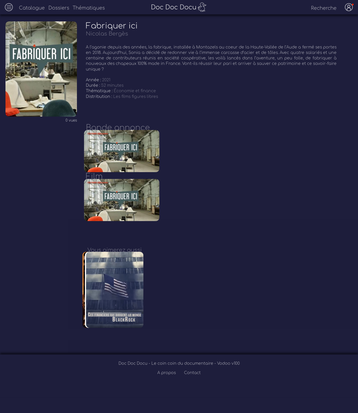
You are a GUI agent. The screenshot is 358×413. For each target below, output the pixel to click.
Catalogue (32, 8)
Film (94, 182)
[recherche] (320, 8)
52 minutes (112, 85)
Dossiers (58, 8)
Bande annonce (118, 127)
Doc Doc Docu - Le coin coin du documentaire (166, 380)
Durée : (93, 85)
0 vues (71, 120)
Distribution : (99, 96)
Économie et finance (135, 91)
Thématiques (89, 8)
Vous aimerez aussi (114, 261)
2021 (106, 80)
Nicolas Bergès (107, 34)
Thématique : (100, 91)
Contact (192, 389)
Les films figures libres (135, 96)
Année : (94, 80)
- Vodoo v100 (227, 380)
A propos (167, 389)
